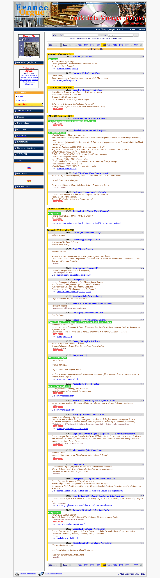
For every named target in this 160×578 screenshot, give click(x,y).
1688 (127, 45)
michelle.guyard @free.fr (68, 538)
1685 (109, 45)
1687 (121, 45)
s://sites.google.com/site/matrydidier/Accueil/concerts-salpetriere (84, 505)
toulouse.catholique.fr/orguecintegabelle (74, 291)
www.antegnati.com (65, 410)
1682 (92, 45)
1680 (80, 45)
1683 (98, 45)
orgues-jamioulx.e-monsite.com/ (71, 524)
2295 (136, 45)
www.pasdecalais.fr (65, 396)
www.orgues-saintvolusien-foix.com (72, 428)
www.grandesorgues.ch (67, 80)
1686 (115, 45)
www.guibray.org (64, 336)
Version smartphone (50, 574)
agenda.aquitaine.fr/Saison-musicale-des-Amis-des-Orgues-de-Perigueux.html (90, 491)
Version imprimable (25, 574)
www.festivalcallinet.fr (66, 168)
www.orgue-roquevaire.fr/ (68, 379)
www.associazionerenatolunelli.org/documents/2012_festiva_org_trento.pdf (89, 223)
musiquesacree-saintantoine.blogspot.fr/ (74, 275)
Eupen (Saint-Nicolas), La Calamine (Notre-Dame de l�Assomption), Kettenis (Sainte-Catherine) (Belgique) (29, 79)
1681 (86, 45)
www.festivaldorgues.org (67, 68)
